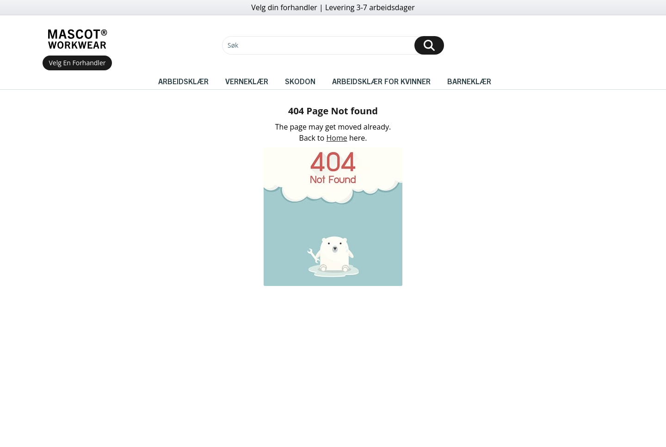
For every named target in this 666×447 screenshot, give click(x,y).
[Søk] (333, 45)
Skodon (300, 81)
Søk (233, 45)
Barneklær (469, 81)
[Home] (77, 39)
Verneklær (246, 81)
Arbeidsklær (183, 81)
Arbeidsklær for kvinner (381, 81)
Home (337, 138)
